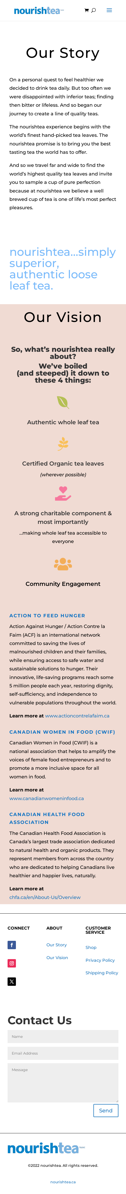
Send (106, 1110)
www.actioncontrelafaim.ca (77, 716)
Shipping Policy (102, 972)
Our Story (56, 944)
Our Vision (57, 957)
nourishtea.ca (63, 1182)
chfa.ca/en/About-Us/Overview (45, 897)
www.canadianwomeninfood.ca (46, 798)
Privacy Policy (100, 960)
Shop (91, 947)
